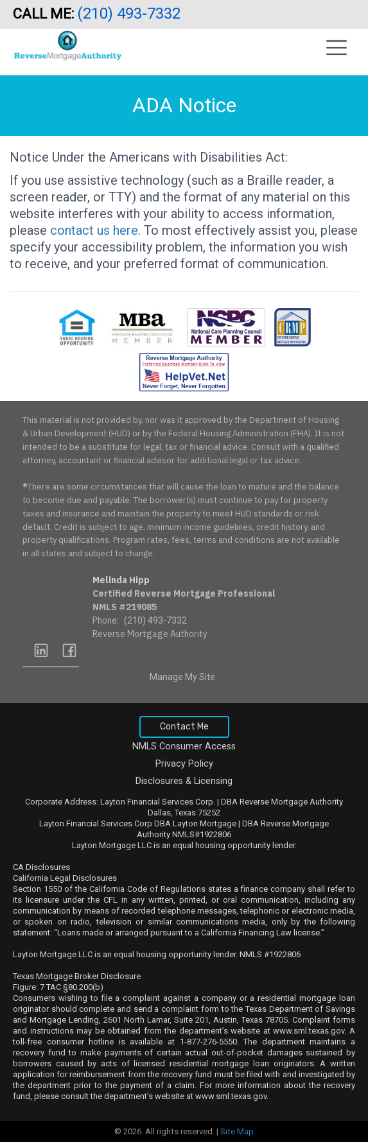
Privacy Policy (184, 763)
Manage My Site (182, 677)
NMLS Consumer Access (184, 746)
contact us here (94, 230)
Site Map (237, 1131)
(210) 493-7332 (130, 13)
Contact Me (184, 726)
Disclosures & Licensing (184, 781)
